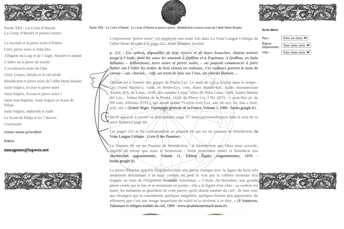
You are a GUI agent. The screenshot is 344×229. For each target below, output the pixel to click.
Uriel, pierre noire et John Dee (27, 49)
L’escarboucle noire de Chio (25, 68)
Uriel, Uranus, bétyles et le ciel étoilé (32, 75)
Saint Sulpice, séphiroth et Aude (28, 111)
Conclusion (13, 124)
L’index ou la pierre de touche (27, 62)
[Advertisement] (35, 205)
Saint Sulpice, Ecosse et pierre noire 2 (33, 94)
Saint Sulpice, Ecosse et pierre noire (31, 87)
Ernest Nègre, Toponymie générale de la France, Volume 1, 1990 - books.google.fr (192, 108)
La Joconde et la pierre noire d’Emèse (33, 43)
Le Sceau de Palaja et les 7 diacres (30, 117)
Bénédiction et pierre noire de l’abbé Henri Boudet (43, 81)
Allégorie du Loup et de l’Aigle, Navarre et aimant (43, 55)
